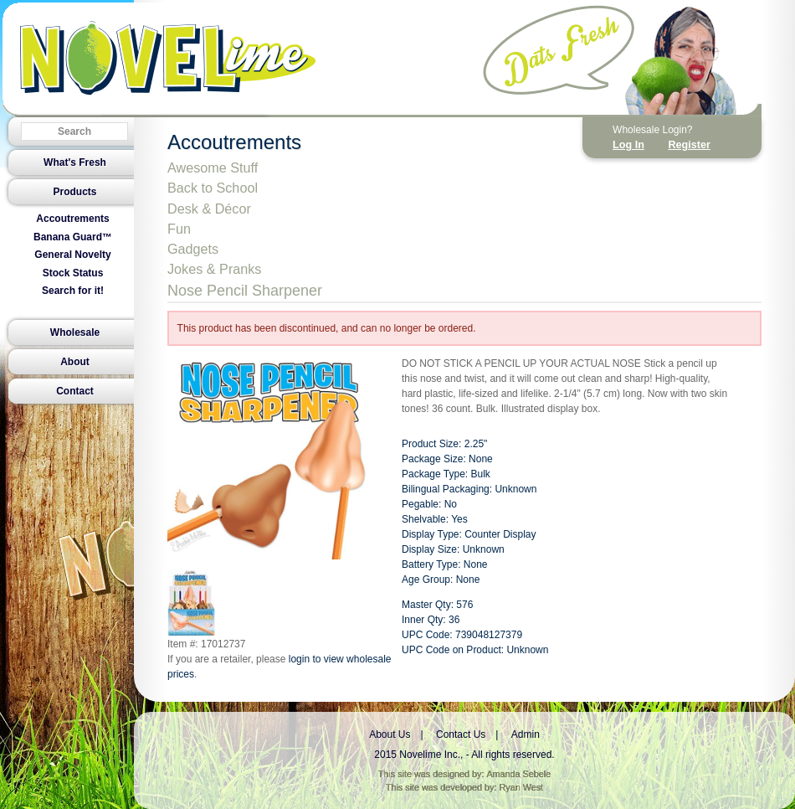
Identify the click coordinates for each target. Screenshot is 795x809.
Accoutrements (72, 218)
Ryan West (522, 787)
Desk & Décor (209, 208)
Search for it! (73, 290)
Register (689, 145)
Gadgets (192, 248)
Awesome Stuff (212, 167)
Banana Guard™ (72, 237)
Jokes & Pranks (214, 268)
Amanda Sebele (518, 774)
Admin (525, 734)
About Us (389, 734)
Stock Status (73, 273)
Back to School (212, 187)
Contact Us (460, 734)
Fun (179, 228)
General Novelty (72, 254)
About (75, 362)
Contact (75, 391)
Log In (628, 145)
